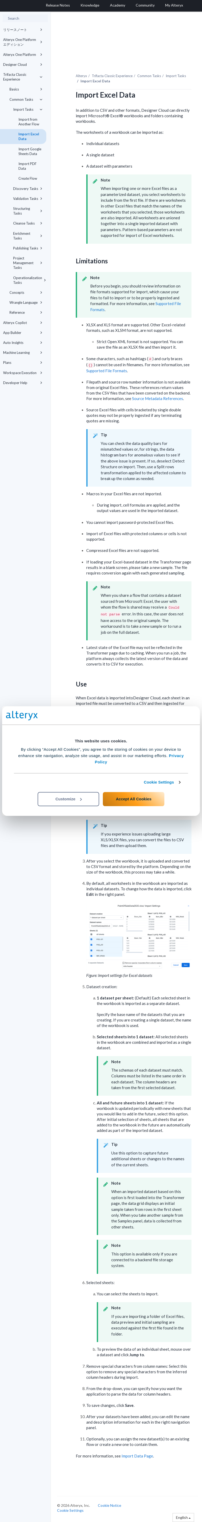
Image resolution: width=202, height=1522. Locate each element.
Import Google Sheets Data (29, 151)
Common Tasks (25, 99)
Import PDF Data (27, 166)
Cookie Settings (159, 782)
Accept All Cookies (133, 799)
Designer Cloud (22, 64)
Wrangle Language (25, 302)
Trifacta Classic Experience (22, 76)
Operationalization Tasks (29, 280)
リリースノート (22, 30)
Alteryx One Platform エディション (22, 42)
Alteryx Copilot (22, 323)
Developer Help (22, 383)
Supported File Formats (106, 370)
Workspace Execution (22, 373)
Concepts (25, 292)
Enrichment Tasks (27, 235)
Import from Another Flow (28, 121)
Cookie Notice (109, 1505)
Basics (25, 89)
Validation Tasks (27, 198)
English (183, 1517)
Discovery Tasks (27, 189)
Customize (68, 799)
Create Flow (27, 178)
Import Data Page (137, 1456)
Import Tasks (27, 109)
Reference (25, 312)
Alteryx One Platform (22, 54)
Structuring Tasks (27, 210)
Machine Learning (22, 352)
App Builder (22, 333)
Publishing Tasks (27, 248)
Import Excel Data (28, 136)
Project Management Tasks (27, 263)
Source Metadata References (157, 398)
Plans (22, 362)
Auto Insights (22, 342)
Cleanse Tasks (27, 223)
